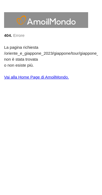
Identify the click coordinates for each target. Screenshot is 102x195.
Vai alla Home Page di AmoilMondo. (36, 77)
